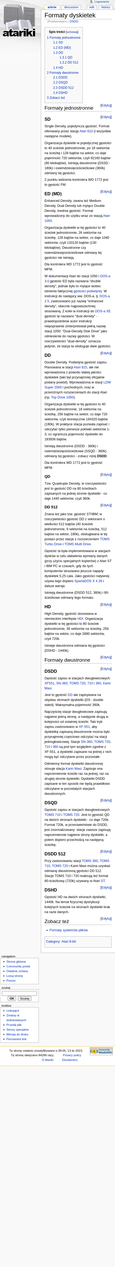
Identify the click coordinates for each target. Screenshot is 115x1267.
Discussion (71, 7)
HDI (80, 619)
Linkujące (12, 1010)
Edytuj (106, 105)
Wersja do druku (17, 1034)
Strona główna (16, 961)
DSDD (74, 21)
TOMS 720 (77, 683)
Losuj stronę (14, 975)
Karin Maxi (74, 769)
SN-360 (62, 683)
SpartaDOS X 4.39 (88, 581)
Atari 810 (86, 131)
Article (51, 7)
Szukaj (6, 987)
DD (70, 695)
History (105, 7)
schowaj (72, 31)
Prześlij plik (13, 1024)
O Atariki (47, 1059)
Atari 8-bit (68, 941)
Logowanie (101, 1)
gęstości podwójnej (88, 291)
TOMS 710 (53, 815)
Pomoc (11, 980)
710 (90, 683)
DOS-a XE (103, 311)
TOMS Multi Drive (77, 544)
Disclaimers (70, 1059)
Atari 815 (80, 367)
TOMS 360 (90, 861)
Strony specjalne (17, 1029)
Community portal (18, 966)
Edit (91, 7)
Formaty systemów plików (69, 930)
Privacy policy (72, 1055)
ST (103, 881)
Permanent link (16, 1039)
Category (53, 941)
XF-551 (84, 727)
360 (98, 683)
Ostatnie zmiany (17, 971)
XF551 (49, 683)
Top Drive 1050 (62, 397)
